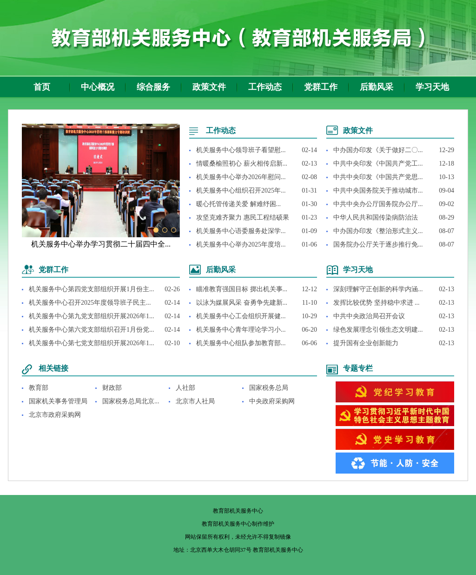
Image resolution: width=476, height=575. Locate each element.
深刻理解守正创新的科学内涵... (378, 289)
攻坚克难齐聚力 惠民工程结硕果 (242, 217)
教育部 (38, 387)
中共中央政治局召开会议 (369, 316)
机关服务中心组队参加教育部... (241, 343)
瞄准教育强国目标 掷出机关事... (241, 289)
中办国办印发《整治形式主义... (378, 230)
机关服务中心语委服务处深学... (241, 230)
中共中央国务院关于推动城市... (378, 190)
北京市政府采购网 (55, 414)
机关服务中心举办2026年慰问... (241, 177)
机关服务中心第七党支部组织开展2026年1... (91, 343)
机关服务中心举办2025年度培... (241, 244)
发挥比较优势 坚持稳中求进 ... (376, 302)
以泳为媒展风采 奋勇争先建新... (241, 302)
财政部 (112, 387)
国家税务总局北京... (130, 401)
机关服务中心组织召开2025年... (241, 190)
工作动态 (265, 87)
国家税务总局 (268, 387)
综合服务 (153, 87)
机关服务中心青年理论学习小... (241, 329)
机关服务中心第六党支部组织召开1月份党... (91, 329)
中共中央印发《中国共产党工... (378, 163)
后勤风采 (376, 87)
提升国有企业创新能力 (365, 343)
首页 (41, 87)
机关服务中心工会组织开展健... (241, 316)
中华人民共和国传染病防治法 (375, 217)
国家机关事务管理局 (58, 401)
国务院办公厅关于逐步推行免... (378, 244)
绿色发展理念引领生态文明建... (378, 329)
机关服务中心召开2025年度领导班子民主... (90, 302)
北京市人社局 (195, 401)
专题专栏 (358, 368)
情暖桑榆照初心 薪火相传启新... (241, 163)
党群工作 (320, 87)
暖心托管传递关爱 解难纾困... (238, 204)
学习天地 (432, 87)
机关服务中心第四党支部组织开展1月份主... (91, 289)
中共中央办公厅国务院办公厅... (378, 204)
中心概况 (97, 87)
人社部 (185, 387)
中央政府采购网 (272, 401)
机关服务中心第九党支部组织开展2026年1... (91, 316)
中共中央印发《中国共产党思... (378, 177)
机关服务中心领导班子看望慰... (241, 150)
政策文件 (209, 87)
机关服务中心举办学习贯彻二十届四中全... (101, 244)
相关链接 (53, 368)
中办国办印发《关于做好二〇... (378, 150)
